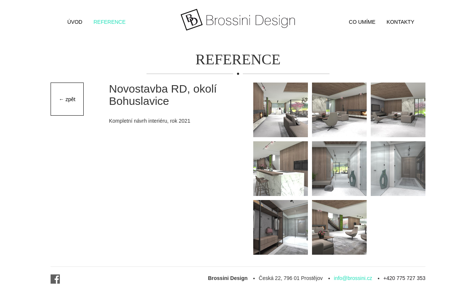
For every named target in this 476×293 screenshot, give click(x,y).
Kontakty (400, 22)
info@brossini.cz (353, 278)
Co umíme (362, 22)
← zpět (67, 99)
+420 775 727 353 (404, 278)
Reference (109, 22)
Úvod (74, 22)
